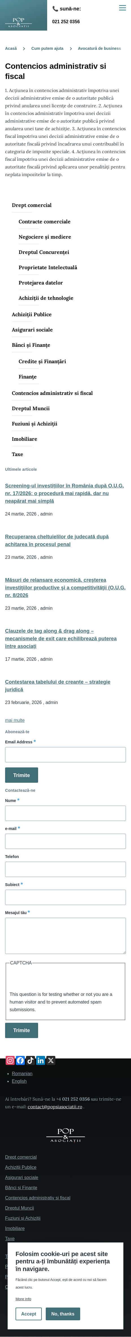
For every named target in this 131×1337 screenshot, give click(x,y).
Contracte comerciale (45, 221)
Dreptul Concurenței (44, 252)
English (19, 1081)
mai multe (15, 720)
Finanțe (28, 376)
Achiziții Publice (32, 314)
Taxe (17, 454)
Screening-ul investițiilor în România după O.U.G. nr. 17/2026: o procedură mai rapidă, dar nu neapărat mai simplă (64, 493)
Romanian (22, 1073)
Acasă (11, 48)
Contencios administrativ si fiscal (52, 393)
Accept (28, 1314)
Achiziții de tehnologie (46, 298)
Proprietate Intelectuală (48, 267)
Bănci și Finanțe (31, 345)
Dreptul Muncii (31, 408)
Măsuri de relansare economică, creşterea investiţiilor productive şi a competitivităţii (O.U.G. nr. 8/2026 (65, 587)
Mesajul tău (16, 912)
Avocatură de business (99, 48)
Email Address (18, 742)
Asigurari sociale (32, 329)
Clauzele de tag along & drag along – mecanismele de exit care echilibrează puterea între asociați (61, 638)
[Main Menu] (122, 8)
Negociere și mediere (45, 237)
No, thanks (63, 1314)
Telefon (12, 856)
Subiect (12, 884)
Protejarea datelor (41, 282)
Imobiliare (24, 439)
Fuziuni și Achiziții (34, 423)
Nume (10, 800)
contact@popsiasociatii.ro (55, 1106)
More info (23, 1299)
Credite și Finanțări (42, 361)
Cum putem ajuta (47, 48)
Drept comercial (32, 205)
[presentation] (52, 979)
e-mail (10, 828)
